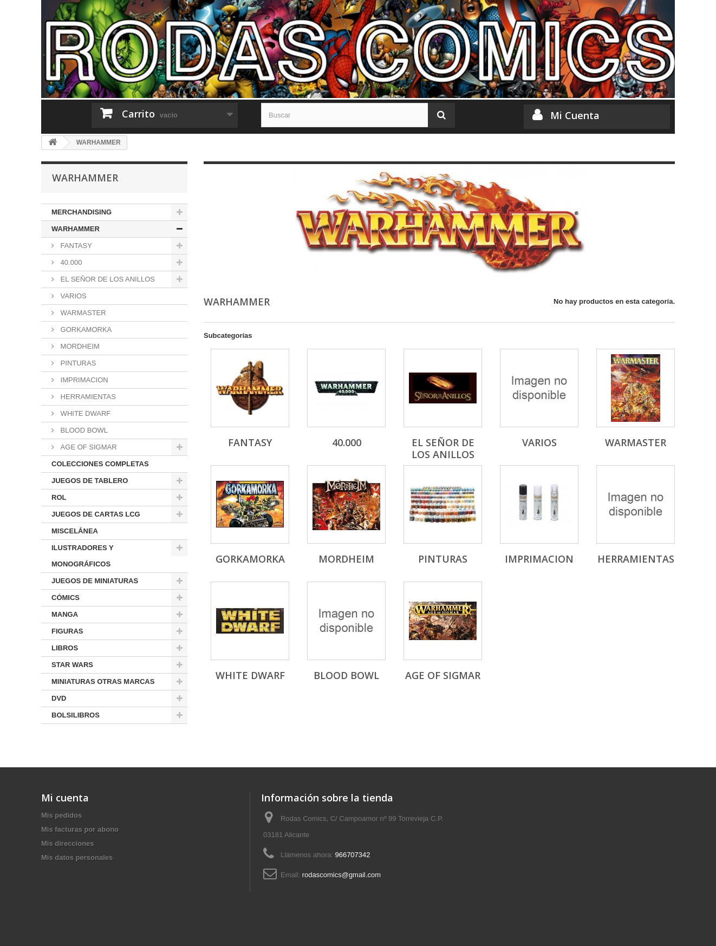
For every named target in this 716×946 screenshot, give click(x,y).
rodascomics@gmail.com (341, 875)
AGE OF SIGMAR (87, 447)
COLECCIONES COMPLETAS (100, 464)
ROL (58, 497)
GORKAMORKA (85, 329)
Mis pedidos (61, 815)
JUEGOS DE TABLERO (89, 481)
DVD (58, 698)
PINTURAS (77, 363)
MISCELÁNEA (74, 531)
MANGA (64, 614)
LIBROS (64, 648)
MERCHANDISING (81, 212)
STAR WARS (72, 665)
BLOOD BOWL (83, 430)
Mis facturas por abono (80, 829)
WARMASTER (82, 313)
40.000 (70, 262)
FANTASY (75, 246)
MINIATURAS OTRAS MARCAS (102, 681)
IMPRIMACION (83, 380)
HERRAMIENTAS (87, 397)
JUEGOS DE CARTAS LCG (95, 514)
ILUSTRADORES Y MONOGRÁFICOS (82, 556)
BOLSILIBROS (75, 715)
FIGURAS (67, 631)
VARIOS (72, 296)
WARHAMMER (75, 229)
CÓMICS (65, 597)
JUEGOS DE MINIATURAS (94, 581)
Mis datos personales (77, 857)
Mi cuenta (65, 797)
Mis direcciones (67, 843)
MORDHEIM (79, 346)
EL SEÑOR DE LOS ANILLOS (106, 279)
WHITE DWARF (84, 413)
